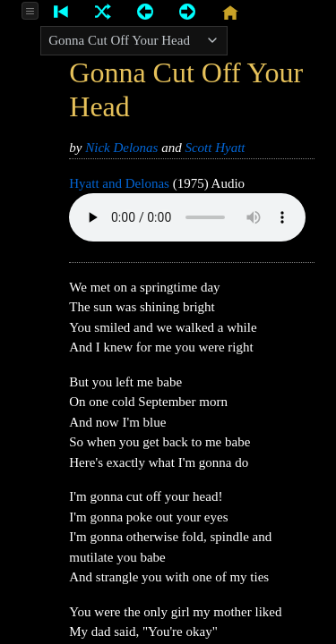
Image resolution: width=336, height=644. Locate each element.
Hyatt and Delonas (119, 183)
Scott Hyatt (215, 147)
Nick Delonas (121, 147)
